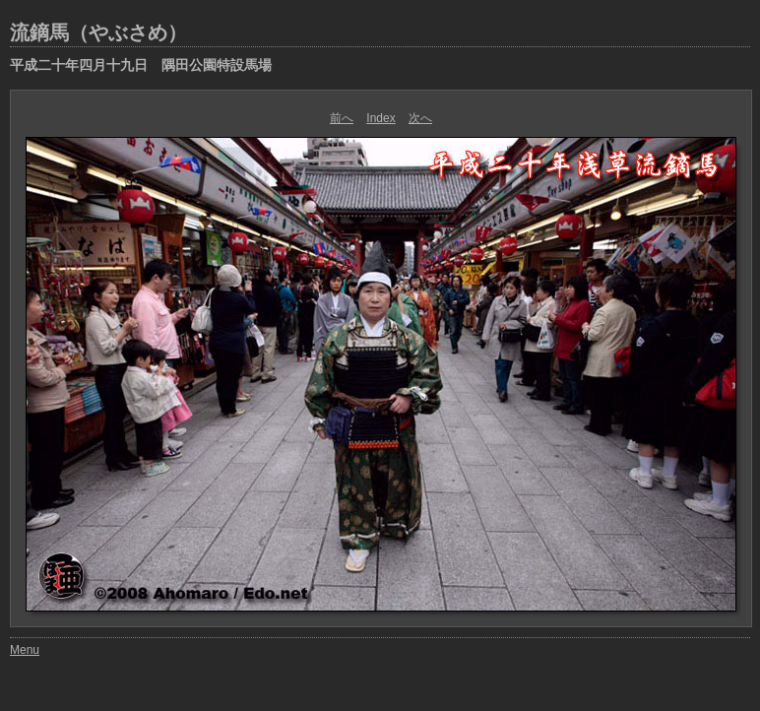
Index (380, 118)
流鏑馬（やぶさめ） (98, 32)
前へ (341, 118)
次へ (420, 118)
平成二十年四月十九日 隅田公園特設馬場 (141, 65)
